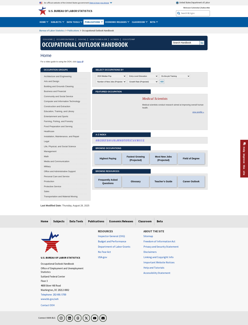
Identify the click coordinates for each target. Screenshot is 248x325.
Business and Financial (55, 91)
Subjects (58, 221)
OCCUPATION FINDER (65, 39)
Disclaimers (150, 251)
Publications (73, 30)
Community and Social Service (58, 96)
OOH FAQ (82, 39)
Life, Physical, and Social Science (60, 146)
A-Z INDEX (115, 39)
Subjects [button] (56, 22)
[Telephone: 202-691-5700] (67, 295)
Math (46, 156)
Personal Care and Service (56, 176)
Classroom (145, 221)
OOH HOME (48, 39)
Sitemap (148, 236)
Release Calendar (191, 7)
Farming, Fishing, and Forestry (58, 121)
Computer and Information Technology (62, 101)
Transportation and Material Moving (60, 196)
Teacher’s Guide (163, 181)
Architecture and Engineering (57, 76)
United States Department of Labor (193, 2)
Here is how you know (99, 2)
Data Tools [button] (73, 22)
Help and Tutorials (153, 267)
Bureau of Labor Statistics (52, 30)
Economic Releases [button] (116, 22)
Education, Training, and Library (59, 111)
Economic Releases (121, 221)
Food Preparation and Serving (58, 126)
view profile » (198, 112)
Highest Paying (108, 158)
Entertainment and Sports (56, 116)
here (79, 62)
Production (49, 181)
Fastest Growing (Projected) (136, 158)
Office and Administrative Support (60, 171)
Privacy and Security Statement (161, 246)
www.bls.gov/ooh (50, 299)
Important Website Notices (159, 262)
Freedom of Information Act (159, 241)
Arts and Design (51, 81)
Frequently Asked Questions (108, 181)
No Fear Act (104, 251)
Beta (160, 221)
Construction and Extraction (57, 106)
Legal (46, 141)
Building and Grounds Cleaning (58, 86)
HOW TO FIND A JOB (98, 39)
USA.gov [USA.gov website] (102, 257)
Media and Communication (56, 161)
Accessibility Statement (156, 272)
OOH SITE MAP (129, 39)
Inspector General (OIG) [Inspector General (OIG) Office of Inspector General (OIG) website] (111, 236)
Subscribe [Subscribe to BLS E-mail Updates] (205, 7)
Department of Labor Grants (114, 246)
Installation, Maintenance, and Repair (61, 136)
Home (44, 221)
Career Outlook (191, 181)
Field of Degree (191, 158)
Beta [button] (153, 22)
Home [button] (43, 22)
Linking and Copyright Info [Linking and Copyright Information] (158, 257)
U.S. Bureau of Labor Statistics (70, 11)
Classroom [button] (138, 22)
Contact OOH (48, 305)
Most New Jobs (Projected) (163, 158)
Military (47, 166)
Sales (46, 191)
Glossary (136, 181)
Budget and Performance (112, 241)
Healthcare (49, 131)
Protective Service (52, 186)
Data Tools (76, 221)
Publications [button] (93, 22)
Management (50, 151)
